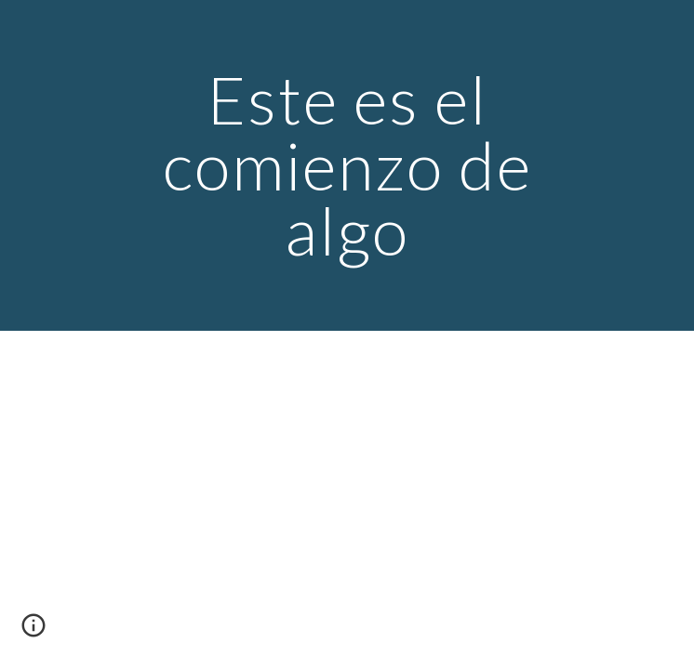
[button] (33, 632)
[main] (346, 165)
